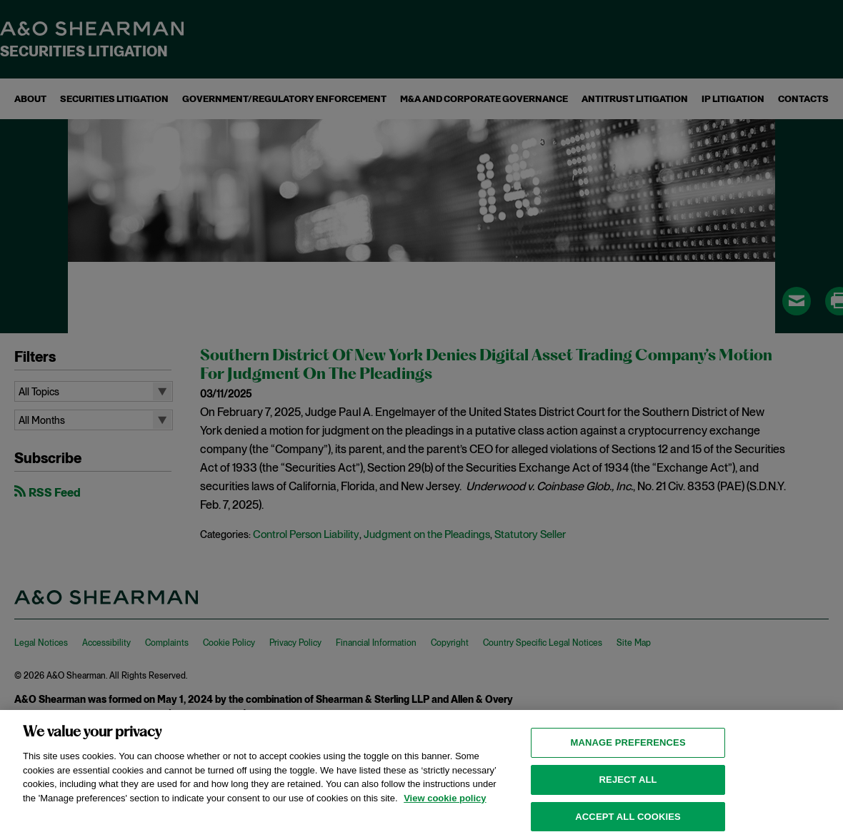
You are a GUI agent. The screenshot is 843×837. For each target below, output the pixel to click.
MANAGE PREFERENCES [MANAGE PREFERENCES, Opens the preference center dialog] (627, 749)
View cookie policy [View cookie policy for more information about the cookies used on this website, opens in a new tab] (445, 804)
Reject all (628, 786)
